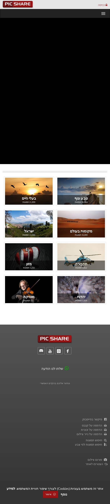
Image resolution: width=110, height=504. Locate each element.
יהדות (81, 297)
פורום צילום (97, 459)
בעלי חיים (29, 198)
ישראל (29, 231)
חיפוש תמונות (96, 440)
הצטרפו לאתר (96, 464)
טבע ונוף (81, 198)
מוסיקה (29, 297)
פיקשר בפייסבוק (94, 419)
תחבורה (81, 264)
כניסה (102, 4)
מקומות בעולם (81, 231)
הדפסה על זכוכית (94, 429)
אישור (50, 494)
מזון (29, 264)
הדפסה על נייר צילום (92, 434)
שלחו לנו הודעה (52, 369)
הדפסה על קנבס (94, 425)
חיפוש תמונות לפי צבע (91, 444)
